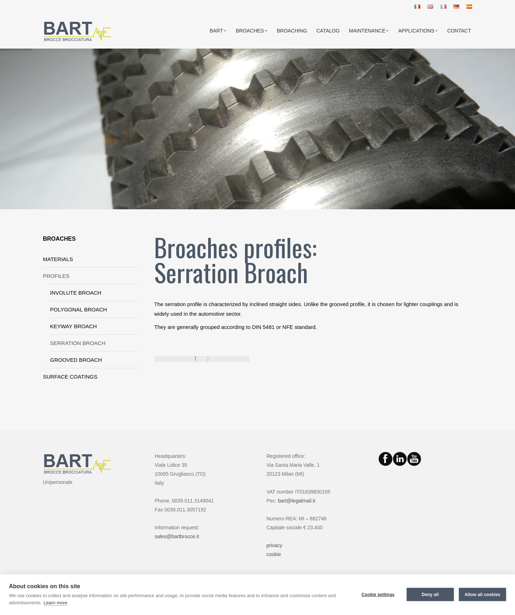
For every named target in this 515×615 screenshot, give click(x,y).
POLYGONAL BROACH (78, 309)
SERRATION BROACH (78, 343)
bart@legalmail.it (296, 501)
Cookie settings (378, 594)
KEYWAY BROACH (73, 326)
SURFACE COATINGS (70, 377)
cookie (273, 554)
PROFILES (56, 276)
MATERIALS (58, 259)
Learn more (55, 602)
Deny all (430, 594)
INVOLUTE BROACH (75, 293)
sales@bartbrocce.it (177, 536)
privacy (274, 545)
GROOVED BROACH (76, 360)
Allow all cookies (482, 594)
